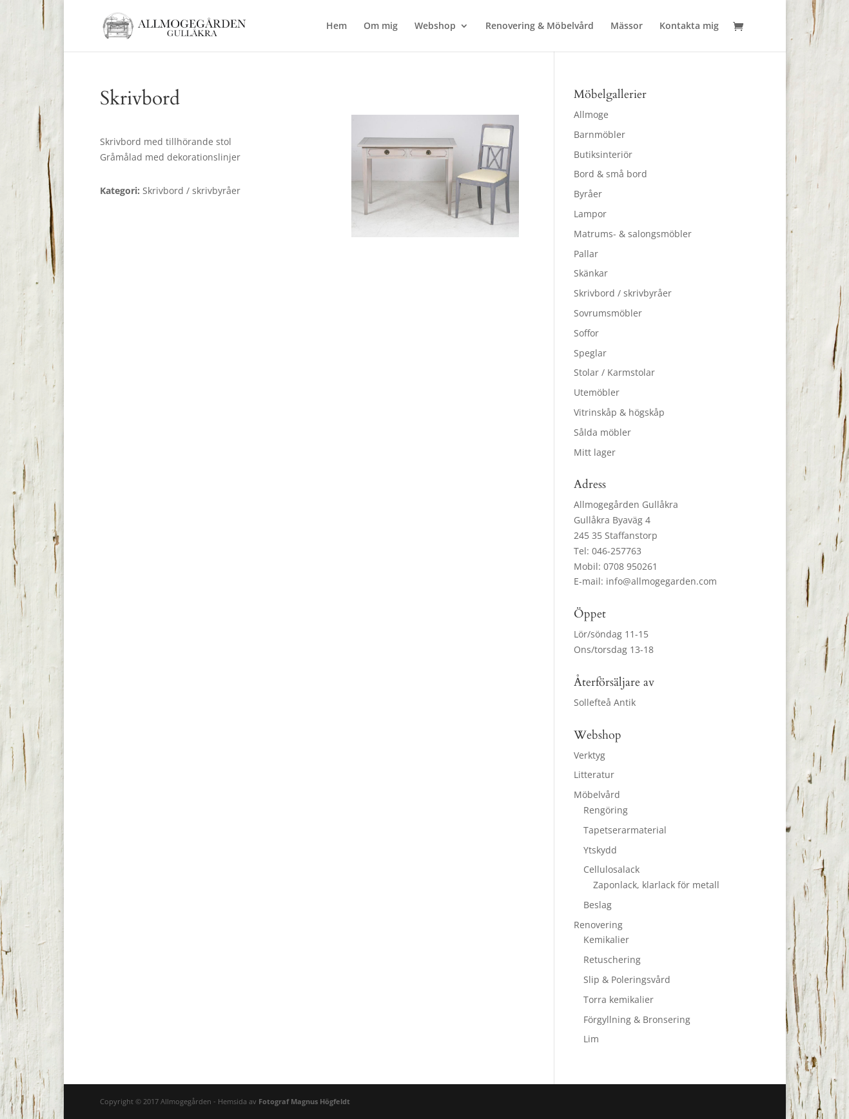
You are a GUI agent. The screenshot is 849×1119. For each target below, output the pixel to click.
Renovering (598, 925)
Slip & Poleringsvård (626, 979)
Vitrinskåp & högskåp (619, 412)
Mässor (626, 26)
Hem (336, 26)
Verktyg (589, 755)
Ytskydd (600, 850)
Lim (591, 1039)
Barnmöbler (599, 134)
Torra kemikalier (618, 999)
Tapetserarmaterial (625, 830)
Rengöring (605, 810)
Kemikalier (606, 939)
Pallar (586, 254)
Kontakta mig (689, 26)
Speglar (590, 353)
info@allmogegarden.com (661, 581)
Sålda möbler (602, 432)
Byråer (588, 194)
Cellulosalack (611, 869)
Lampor (590, 214)
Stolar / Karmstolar (614, 372)
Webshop (435, 26)
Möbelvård (597, 794)
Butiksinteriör (603, 154)
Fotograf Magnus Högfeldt (304, 1101)
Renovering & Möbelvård (539, 26)
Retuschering (612, 959)
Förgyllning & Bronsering (636, 1019)
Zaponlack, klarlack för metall (656, 885)
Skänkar (591, 273)
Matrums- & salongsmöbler (633, 234)
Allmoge (591, 114)
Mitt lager (595, 452)
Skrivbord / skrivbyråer (623, 293)
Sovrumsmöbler (608, 313)
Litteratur (594, 774)
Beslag (597, 905)
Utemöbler (597, 392)
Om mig (381, 26)
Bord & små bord (610, 174)
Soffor (586, 333)
